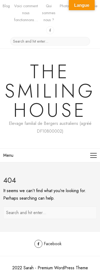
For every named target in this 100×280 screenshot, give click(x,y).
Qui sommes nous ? (48, 13)
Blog (6, 6)
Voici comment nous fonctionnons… (26, 13)
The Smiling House (50, 91)
